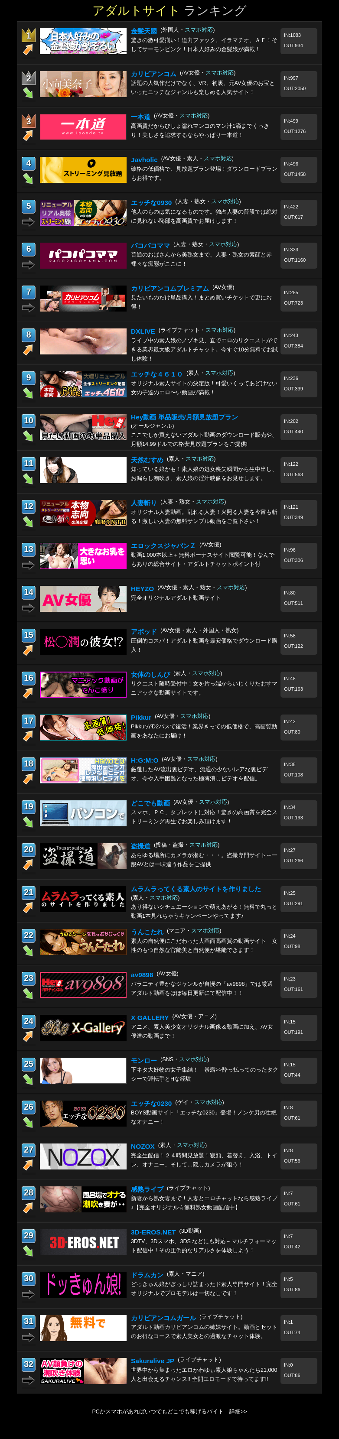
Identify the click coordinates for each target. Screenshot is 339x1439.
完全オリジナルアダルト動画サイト (176, 598)
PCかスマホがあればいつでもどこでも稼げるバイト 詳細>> (169, 1412)
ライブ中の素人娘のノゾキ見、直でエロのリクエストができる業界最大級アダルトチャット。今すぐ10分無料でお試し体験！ (204, 350)
